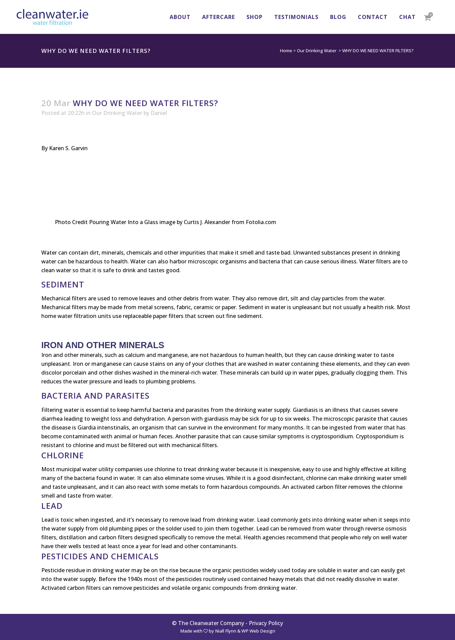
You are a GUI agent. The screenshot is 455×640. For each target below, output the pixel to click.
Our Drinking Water (317, 50)
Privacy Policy (266, 623)
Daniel (159, 113)
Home (286, 50)
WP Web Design (258, 631)
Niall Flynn (225, 631)
